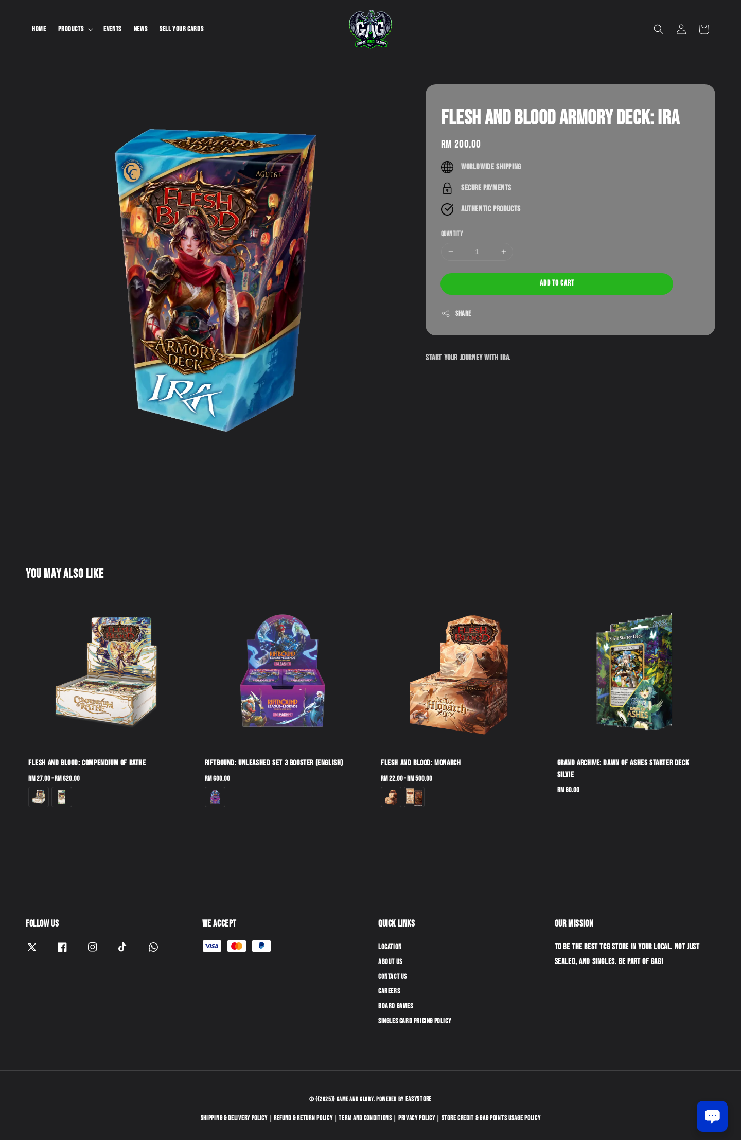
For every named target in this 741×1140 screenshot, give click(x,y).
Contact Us (392, 976)
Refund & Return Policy (303, 1118)
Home (39, 29)
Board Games (395, 1006)
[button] (658, 29)
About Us (390, 961)
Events (112, 29)
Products (70, 29)
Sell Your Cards (181, 29)
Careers (389, 991)
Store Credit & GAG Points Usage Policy (491, 1118)
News (140, 29)
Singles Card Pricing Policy (414, 1021)
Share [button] (456, 313)
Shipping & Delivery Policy (234, 1118)
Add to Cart (557, 283)
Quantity (452, 234)
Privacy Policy (416, 1118)
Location (390, 946)
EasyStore (418, 1099)
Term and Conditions (365, 1118)
